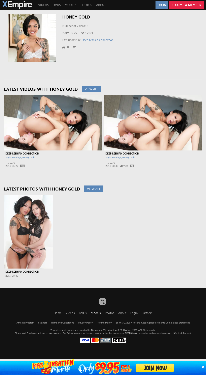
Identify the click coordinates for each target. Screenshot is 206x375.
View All (91, 89)
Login (162, 5)
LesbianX (10, 163)
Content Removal (182, 333)
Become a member (186, 5)
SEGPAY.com (131, 333)
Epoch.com (32, 333)
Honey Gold (28, 157)
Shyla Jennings (13, 157)
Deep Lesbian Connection (97, 40)
